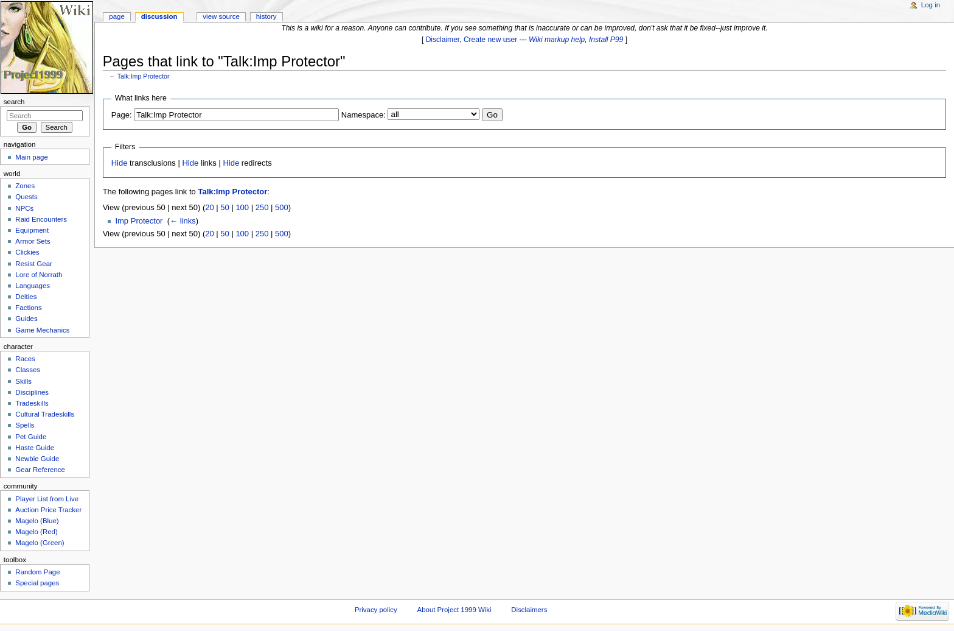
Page (116, 16)
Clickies (27, 252)
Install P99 (606, 39)
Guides (26, 318)
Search (14, 101)
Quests (26, 196)
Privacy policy (376, 609)
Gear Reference (40, 469)
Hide (119, 162)
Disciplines (32, 392)
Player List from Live (46, 498)
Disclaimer (443, 39)
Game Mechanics (42, 330)
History (266, 16)
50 (224, 207)
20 (209, 207)
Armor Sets (32, 241)
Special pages (37, 583)
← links (183, 220)
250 (262, 207)
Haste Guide (34, 447)
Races (25, 358)
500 (281, 207)
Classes (27, 369)
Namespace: (363, 114)
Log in (930, 5)
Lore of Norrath (38, 274)
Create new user (490, 39)
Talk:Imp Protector (143, 76)
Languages (32, 285)
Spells (24, 425)
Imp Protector (138, 220)
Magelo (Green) (39, 542)
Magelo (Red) (36, 531)
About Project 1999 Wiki (454, 609)
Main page (31, 157)
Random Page (37, 572)
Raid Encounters (41, 219)
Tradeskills (31, 403)
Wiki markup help (557, 39)
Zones (25, 185)
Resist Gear (33, 263)
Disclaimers (529, 609)
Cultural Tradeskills (44, 414)
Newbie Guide (37, 458)
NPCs (24, 208)
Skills (23, 381)
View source (221, 16)
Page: (121, 114)
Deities (26, 296)
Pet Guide (30, 436)
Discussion (159, 16)
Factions (28, 307)
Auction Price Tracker (48, 509)
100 (242, 207)
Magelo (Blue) (36, 520)
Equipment (32, 230)
